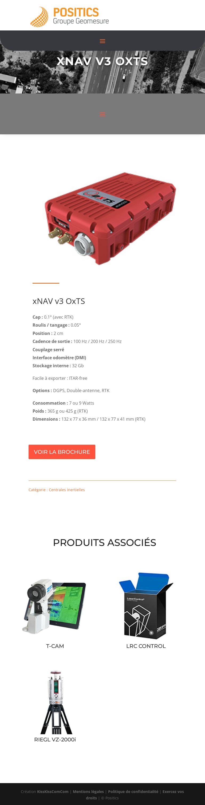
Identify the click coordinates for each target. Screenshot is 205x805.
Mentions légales (88, 791)
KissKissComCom (53, 791)
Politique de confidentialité (133, 791)
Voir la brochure (62, 452)
